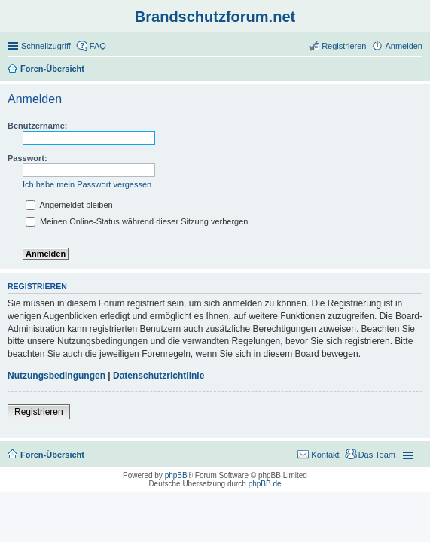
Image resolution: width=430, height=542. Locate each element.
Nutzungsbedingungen (56, 375)
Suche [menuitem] (417, 70)
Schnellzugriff (46, 45)
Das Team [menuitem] (376, 454)
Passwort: (27, 158)
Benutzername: (37, 125)
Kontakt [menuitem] (325, 454)
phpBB (176, 475)
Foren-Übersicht (52, 454)
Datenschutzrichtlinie (158, 375)
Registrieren (38, 411)
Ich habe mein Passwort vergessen (87, 184)
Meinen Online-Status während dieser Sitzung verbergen (137, 221)
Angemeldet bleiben (69, 204)
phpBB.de (265, 484)
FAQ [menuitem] (98, 45)
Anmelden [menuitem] (403, 45)
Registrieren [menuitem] (344, 45)
